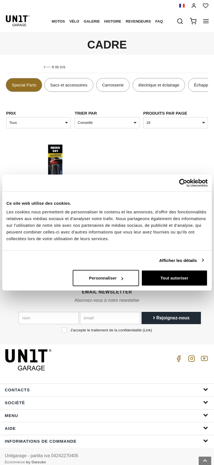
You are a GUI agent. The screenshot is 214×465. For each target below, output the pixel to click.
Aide (106, 422)
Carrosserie (113, 85)
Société (106, 397)
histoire (112, 21)
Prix (11, 113)
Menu (106, 409)
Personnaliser (106, 278)
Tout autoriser (174, 278)
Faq (159, 21)
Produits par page (165, 113)
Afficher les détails (178, 260)
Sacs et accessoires (68, 85)
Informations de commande (106, 435)
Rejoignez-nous (171, 312)
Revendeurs (138, 21)
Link (147, 325)
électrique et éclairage (158, 85)
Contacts (106, 384)
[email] (110, 313)
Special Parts (24, 85)
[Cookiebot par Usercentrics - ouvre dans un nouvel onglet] (183, 183)
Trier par (86, 113)
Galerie (92, 21)
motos (58, 21)
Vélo (74, 21)
